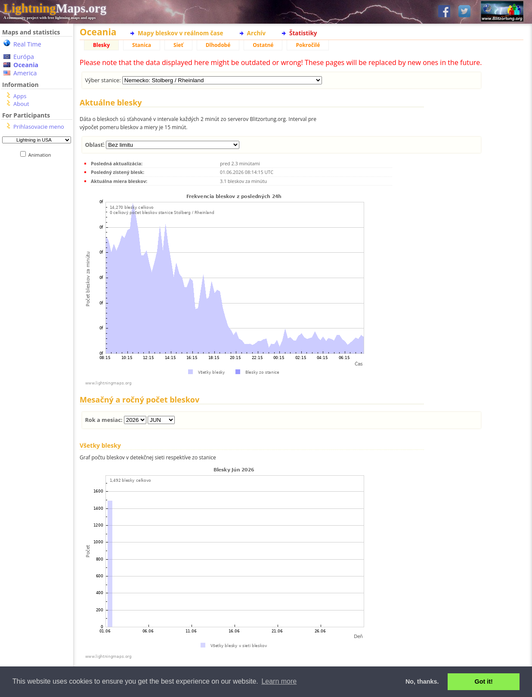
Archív (256, 33)
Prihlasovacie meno (38, 126)
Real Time (27, 44)
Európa (23, 57)
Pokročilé (308, 45)
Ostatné (263, 45)
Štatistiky (303, 33)
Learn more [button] (279, 681)
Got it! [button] (484, 681)
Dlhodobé (218, 45)
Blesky (101, 45)
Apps (19, 96)
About (21, 104)
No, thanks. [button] (422, 681)
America (25, 73)
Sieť (178, 45)
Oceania (25, 65)
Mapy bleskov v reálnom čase (180, 33)
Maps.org (54, 8)
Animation (41, 155)
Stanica (141, 45)
